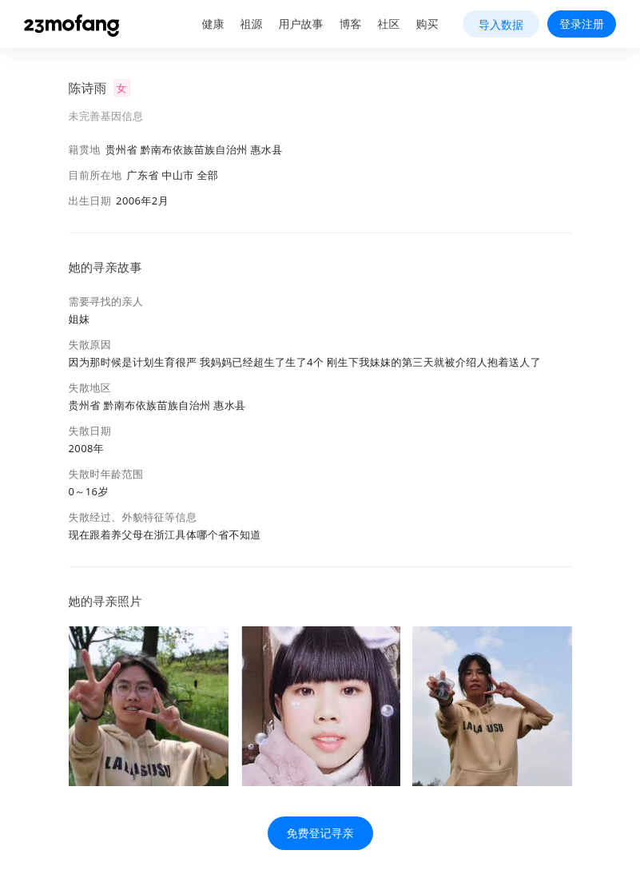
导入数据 (501, 24)
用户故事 (301, 23)
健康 (213, 23)
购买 (427, 23)
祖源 (251, 23)
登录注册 (581, 23)
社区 (389, 23)
